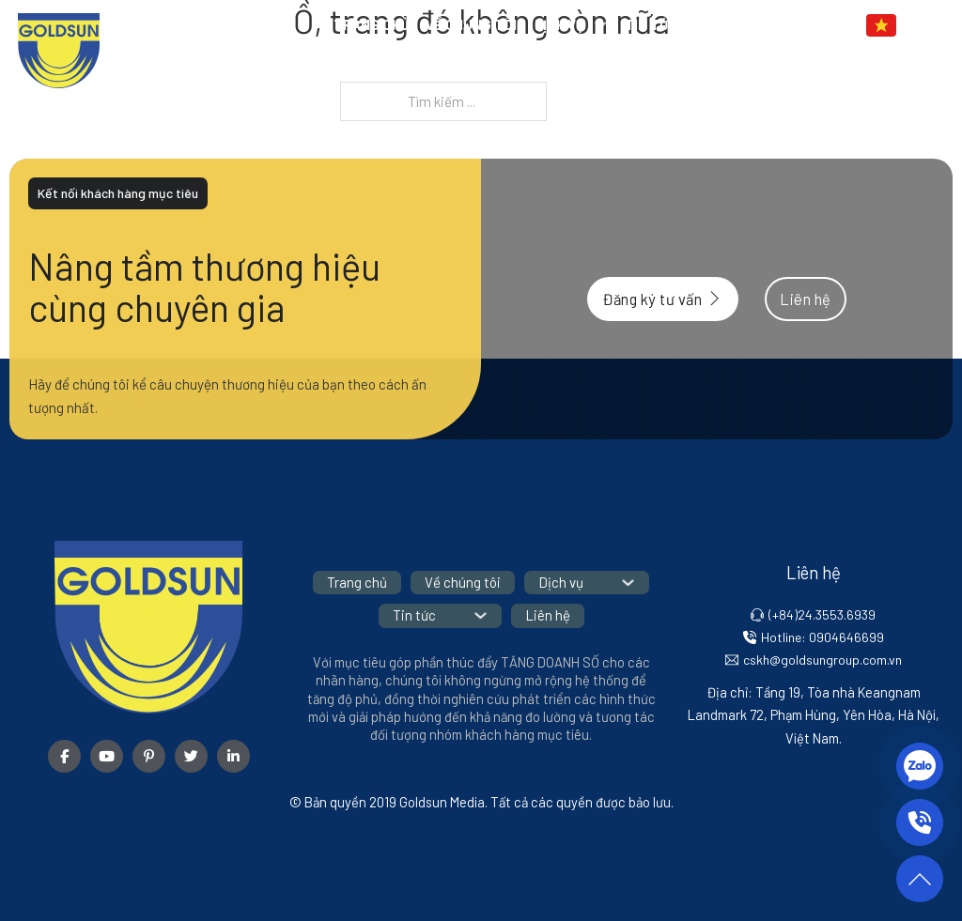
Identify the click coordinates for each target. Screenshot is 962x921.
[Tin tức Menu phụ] (694, 25)
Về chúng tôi (471, 24)
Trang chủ (371, 24)
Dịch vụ (559, 24)
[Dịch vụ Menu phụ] (601, 25)
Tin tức (651, 24)
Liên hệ (743, 24)
